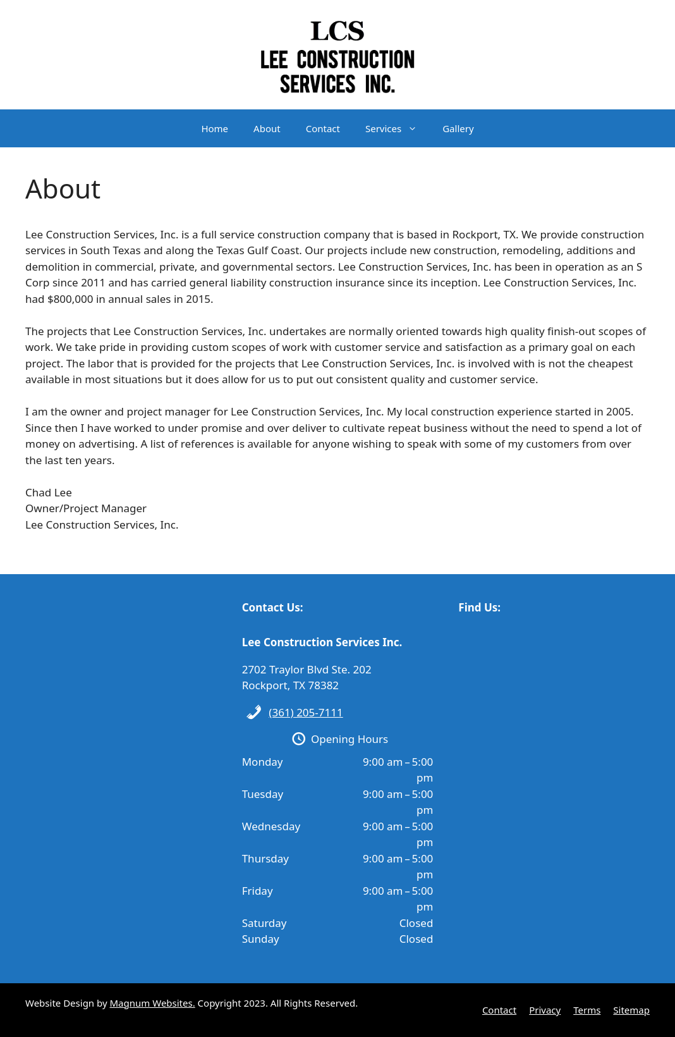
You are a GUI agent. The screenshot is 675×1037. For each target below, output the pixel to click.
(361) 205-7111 (306, 712)
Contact (323, 128)
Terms (586, 1009)
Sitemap (631, 1009)
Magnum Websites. (152, 1003)
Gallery (457, 128)
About (267, 128)
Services (397, 128)
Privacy (545, 1009)
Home (214, 128)
